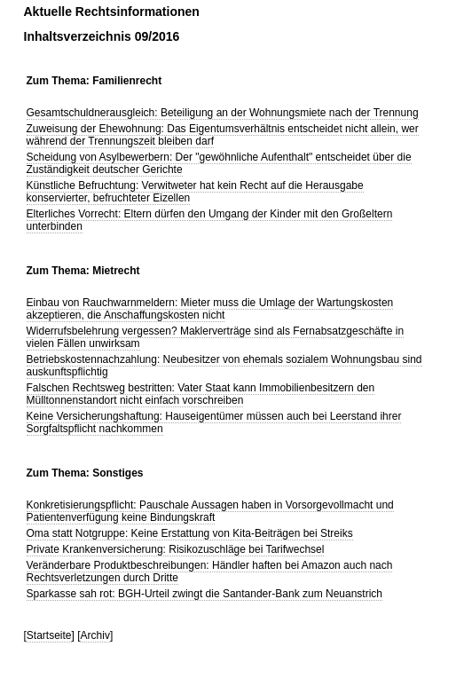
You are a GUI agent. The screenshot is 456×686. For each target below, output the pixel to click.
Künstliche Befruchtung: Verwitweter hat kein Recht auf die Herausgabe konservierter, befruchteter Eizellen (195, 191)
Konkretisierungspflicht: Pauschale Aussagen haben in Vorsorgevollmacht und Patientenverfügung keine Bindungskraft (210, 511)
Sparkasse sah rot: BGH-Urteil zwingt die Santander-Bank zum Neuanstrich (205, 593)
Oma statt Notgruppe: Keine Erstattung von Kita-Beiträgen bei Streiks (190, 533)
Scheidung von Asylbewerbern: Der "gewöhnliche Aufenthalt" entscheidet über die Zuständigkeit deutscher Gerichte (219, 163)
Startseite (49, 635)
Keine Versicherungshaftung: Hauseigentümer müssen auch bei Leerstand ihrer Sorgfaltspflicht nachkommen (214, 422)
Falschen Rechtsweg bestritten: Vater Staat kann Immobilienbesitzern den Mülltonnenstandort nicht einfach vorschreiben (201, 394)
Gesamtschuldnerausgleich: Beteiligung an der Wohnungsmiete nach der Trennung (223, 112)
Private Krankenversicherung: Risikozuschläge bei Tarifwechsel (176, 549)
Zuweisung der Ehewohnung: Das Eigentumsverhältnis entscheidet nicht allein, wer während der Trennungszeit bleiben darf (223, 134)
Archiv (95, 635)
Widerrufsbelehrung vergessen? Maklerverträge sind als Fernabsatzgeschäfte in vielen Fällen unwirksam (216, 337)
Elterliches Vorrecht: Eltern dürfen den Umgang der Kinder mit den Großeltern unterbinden (210, 220)
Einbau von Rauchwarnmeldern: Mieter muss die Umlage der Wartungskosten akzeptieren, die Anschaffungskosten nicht (210, 308)
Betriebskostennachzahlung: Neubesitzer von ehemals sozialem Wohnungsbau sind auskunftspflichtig (224, 365)
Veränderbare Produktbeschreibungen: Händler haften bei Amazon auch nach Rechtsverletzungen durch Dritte (210, 571)
